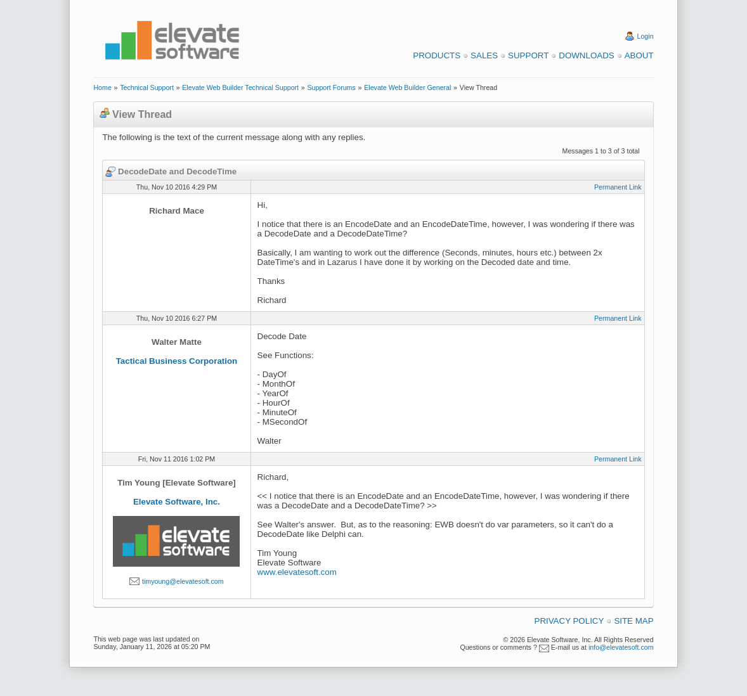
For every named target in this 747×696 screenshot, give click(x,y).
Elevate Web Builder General (407, 87)
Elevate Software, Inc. (176, 501)
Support (528, 55)
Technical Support (147, 87)
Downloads (586, 55)
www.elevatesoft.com (297, 572)
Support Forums (331, 87)
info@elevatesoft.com (621, 647)
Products (436, 55)
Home (102, 87)
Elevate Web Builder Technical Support (240, 87)
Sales (484, 55)
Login (645, 36)
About (639, 55)
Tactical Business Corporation (177, 361)
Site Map (633, 621)
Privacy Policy (569, 621)
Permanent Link (618, 187)
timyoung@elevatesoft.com (183, 581)
